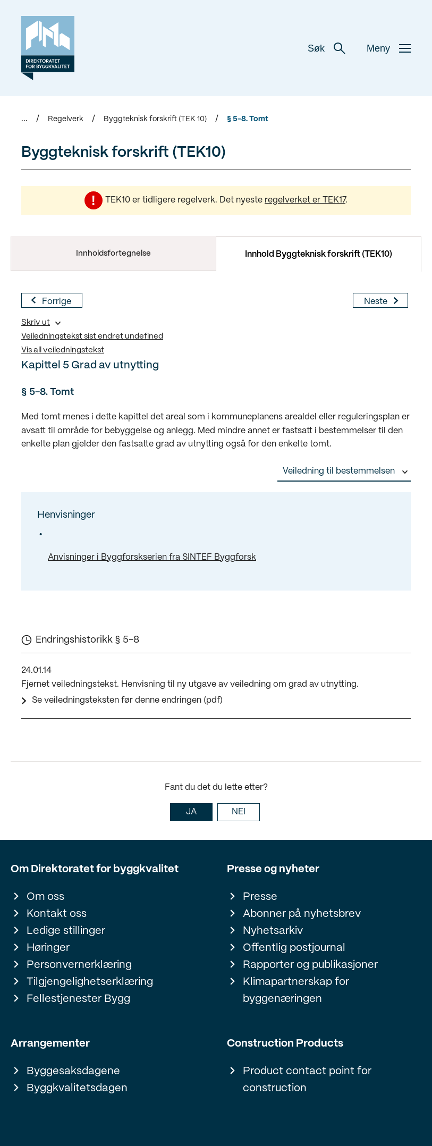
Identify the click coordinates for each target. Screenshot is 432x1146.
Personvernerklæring (79, 965)
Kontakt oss (57, 914)
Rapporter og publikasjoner (310, 965)
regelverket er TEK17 (305, 200)
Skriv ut (35, 322)
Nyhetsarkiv (273, 931)
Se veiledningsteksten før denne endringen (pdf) (127, 700)
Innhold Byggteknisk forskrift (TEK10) (318, 254)
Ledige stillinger (66, 931)
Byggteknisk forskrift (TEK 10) (155, 119)
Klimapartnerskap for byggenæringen (296, 990)
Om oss (45, 897)
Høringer (48, 948)
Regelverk (65, 119)
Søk (326, 48)
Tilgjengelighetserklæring (90, 982)
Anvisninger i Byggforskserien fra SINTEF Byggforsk (152, 557)
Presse (260, 897)
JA (191, 812)
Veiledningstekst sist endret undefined (92, 336)
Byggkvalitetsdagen (77, 1088)
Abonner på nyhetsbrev (302, 914)
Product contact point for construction (307, 1079)
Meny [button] (389, 48)
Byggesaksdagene (73, 1071)
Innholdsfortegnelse (113, 253)
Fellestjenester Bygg (78, 999)
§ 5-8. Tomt (247, 119)
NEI (238, 812)
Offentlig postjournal (294, 948)
